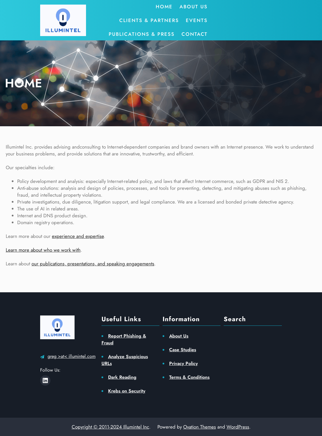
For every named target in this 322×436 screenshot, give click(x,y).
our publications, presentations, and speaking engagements (93, 263)
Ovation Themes (199, 426)
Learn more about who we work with (43, 249)
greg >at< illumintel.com (71, 356)
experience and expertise (78, 236)
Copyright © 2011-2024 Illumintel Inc (110, 426)
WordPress (238, 426)
